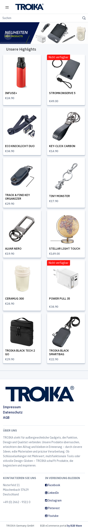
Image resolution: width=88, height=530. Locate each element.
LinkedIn (52, 493)
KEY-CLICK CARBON (62, 146)
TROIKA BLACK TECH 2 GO (20, 352)
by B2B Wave (74, 525)
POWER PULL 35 (59, 298)
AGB (6, 418)
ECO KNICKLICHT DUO (20, 146)
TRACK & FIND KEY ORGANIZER (17, 196)
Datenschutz (13, 412)
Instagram (53, 500)
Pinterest (52, 508)
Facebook (52, 485)
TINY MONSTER (59, 196)
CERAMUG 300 (14, 298)
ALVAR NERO (13, 248)
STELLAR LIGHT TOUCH (64, 248)
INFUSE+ (11, 93)
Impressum (12, 407)
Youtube (52, 516)
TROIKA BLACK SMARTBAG (59, 352)
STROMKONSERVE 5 (62, 93)
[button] (8, 36)
